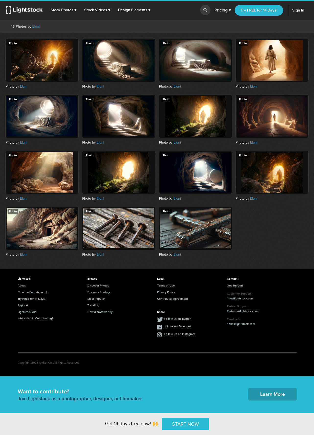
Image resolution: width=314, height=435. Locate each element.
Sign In (298, 10)
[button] (63, 10)
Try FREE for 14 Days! (259, 10)
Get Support (235, 285)
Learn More (272, 394)
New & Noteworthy (100, 312)
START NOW (185, 423)
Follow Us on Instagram (179, 334)
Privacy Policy (166, 292)
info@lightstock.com (240, 298)
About (22, 285)
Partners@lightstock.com (243, 311)
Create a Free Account (32, 292)
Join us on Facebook (177, 326)
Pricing (222, 10)
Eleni (36, 26)
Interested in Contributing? (35, 318)
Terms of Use (166, 285)
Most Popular (96, 299)
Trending (93, 305)
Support (23, 305)
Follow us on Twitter (177, 319)
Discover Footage (99, 292)
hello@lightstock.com (241, 324)
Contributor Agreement (172, 299)
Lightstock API (27, 312)
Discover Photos (98, 285)
